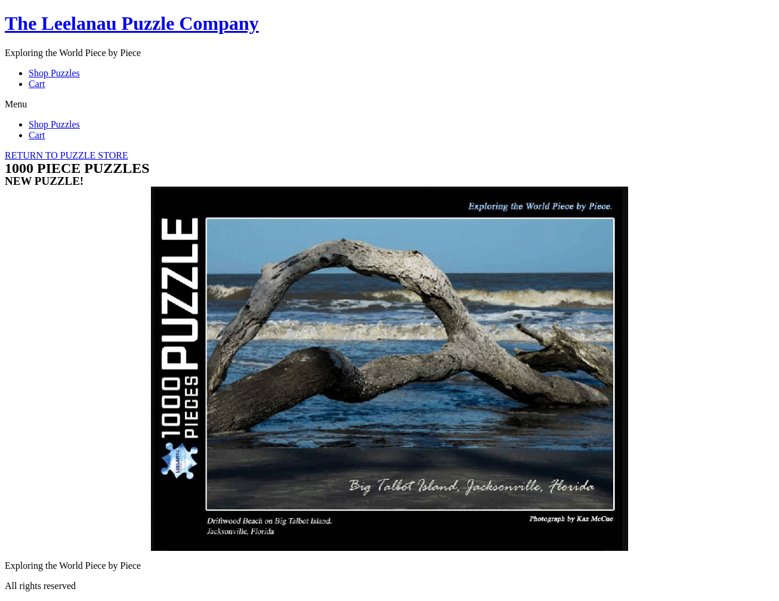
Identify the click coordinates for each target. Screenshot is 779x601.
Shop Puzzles (54, 73)
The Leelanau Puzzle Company (132, 23)
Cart (37, 84)
